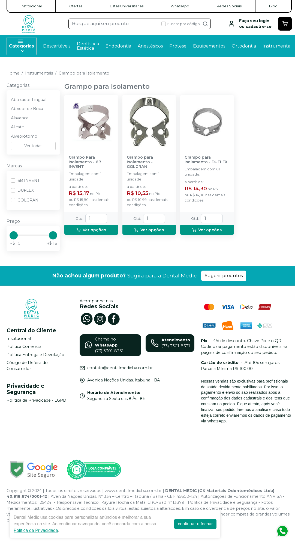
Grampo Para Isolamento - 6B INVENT (85, 162)
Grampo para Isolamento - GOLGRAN (140, 162)
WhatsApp (180, 6)
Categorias (21, 46)
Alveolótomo (24, 136)
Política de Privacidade (36, 530)
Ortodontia (244, 46)
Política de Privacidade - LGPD (36, 400)
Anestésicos (150, 46)
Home (13, 73)
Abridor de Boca (27, 108)
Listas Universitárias (126, 6)
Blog (273, 6)
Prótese (177, 46)
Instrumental (277, 46)
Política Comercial (25, 346)
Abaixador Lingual (28, 99)
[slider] (14, 235)
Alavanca (19, 117)
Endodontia (118, 46)
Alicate (17, 127)
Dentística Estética (88, 46)
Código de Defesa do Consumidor (27, 365)
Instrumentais (39, 73)
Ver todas (33, 145)
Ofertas (75, 6)
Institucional (31, 6)
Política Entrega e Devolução (35, 354)
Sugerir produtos (224, 275)
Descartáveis (56, 46)
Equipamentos (209, 46)
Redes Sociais (229, 6)
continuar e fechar (195, 524)
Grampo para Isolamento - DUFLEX (206, 159)
